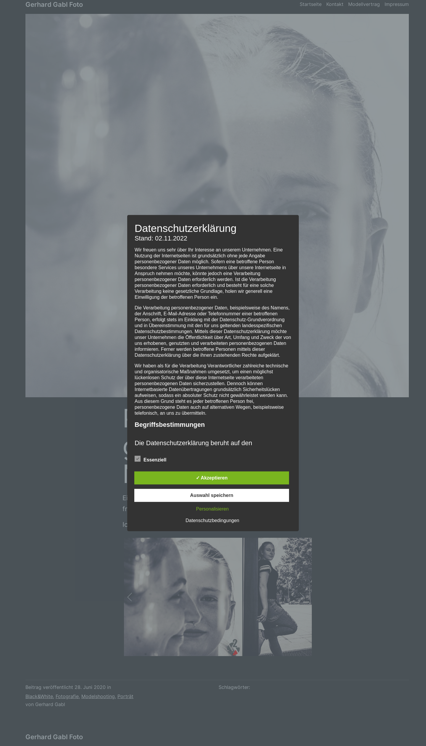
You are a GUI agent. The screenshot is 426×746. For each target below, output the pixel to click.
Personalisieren (212, 508)
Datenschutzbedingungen (212, 520)
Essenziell (150, 459)
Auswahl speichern (211, 495)
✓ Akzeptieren (212, 477)
